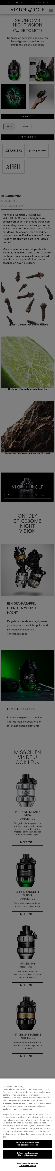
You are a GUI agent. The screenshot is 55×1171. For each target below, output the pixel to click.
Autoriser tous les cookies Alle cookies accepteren (27, 1144)
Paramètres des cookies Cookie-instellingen (27, 1165)
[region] (27, 1124)
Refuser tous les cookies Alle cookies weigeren (27, 1154)
